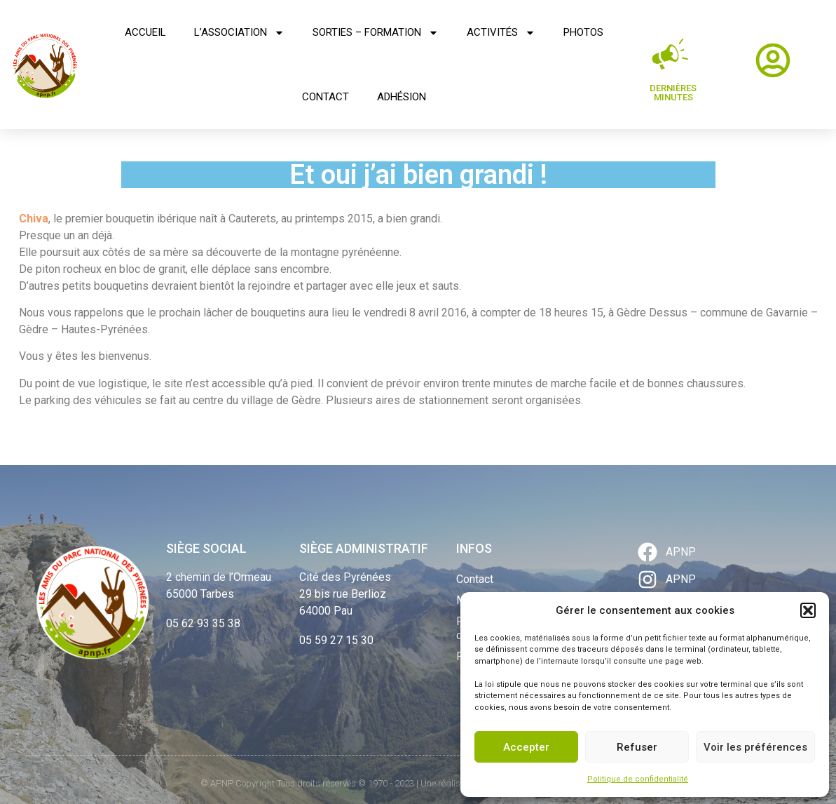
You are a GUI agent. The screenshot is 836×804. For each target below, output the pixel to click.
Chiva (33, 218)
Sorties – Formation (376, 32)
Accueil (145, 32)
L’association (239, 32)
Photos (583, 32)
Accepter (526, 747)
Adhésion (401, 97)
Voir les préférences (755, 747)
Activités (501, 32)
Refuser (637, 747)
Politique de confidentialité (637, 779)
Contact (325, 97)
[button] (808, 610)
